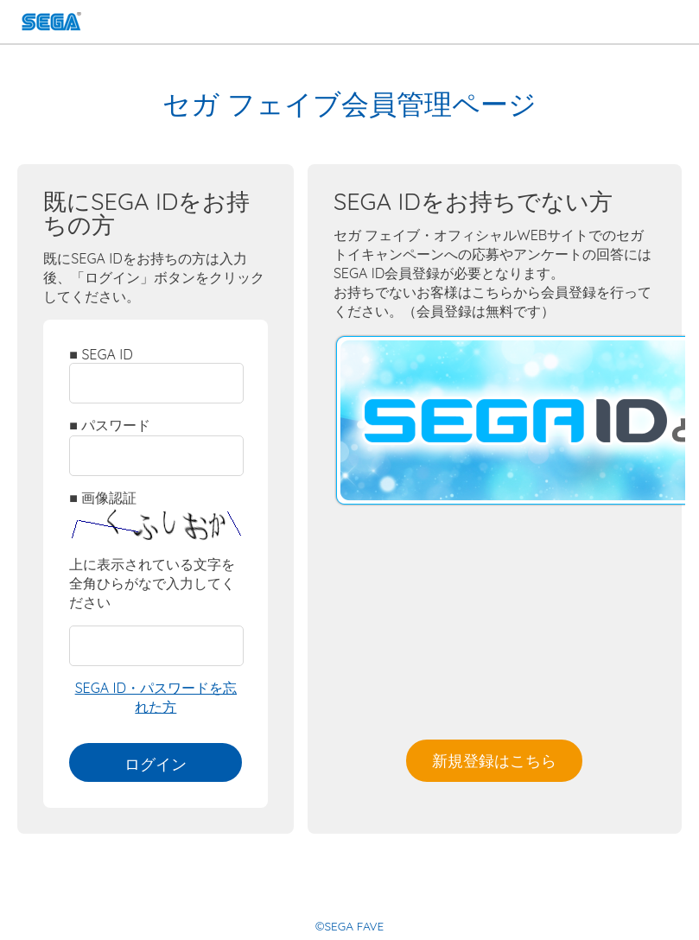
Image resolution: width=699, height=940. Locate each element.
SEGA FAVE (51, 24)
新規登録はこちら (494, 760)
